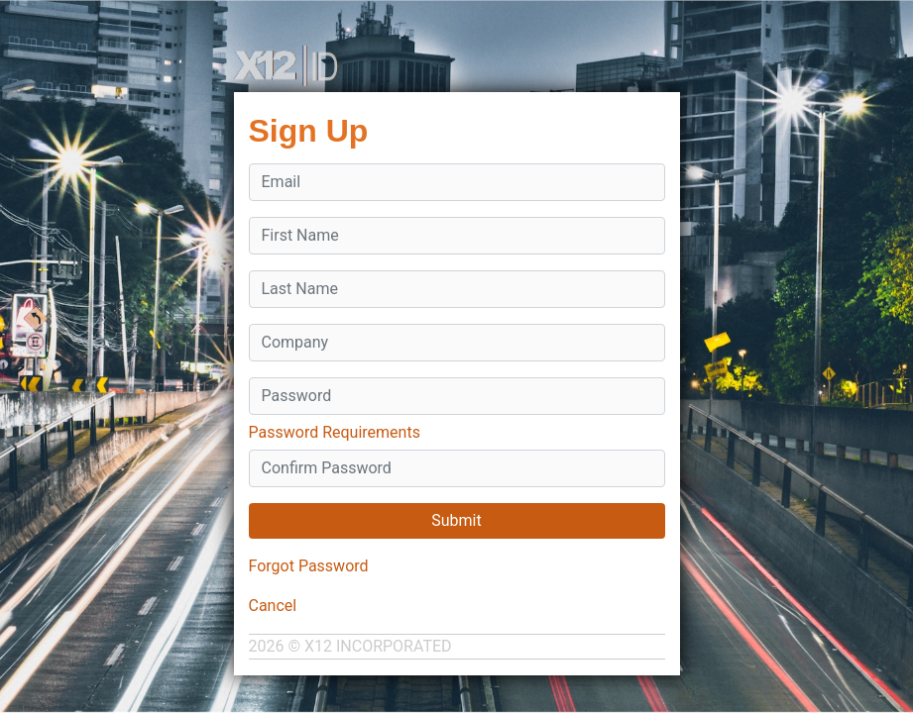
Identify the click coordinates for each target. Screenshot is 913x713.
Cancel (273, 605)
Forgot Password (309, 566)
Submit (456, 520)
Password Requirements (334, 432)
